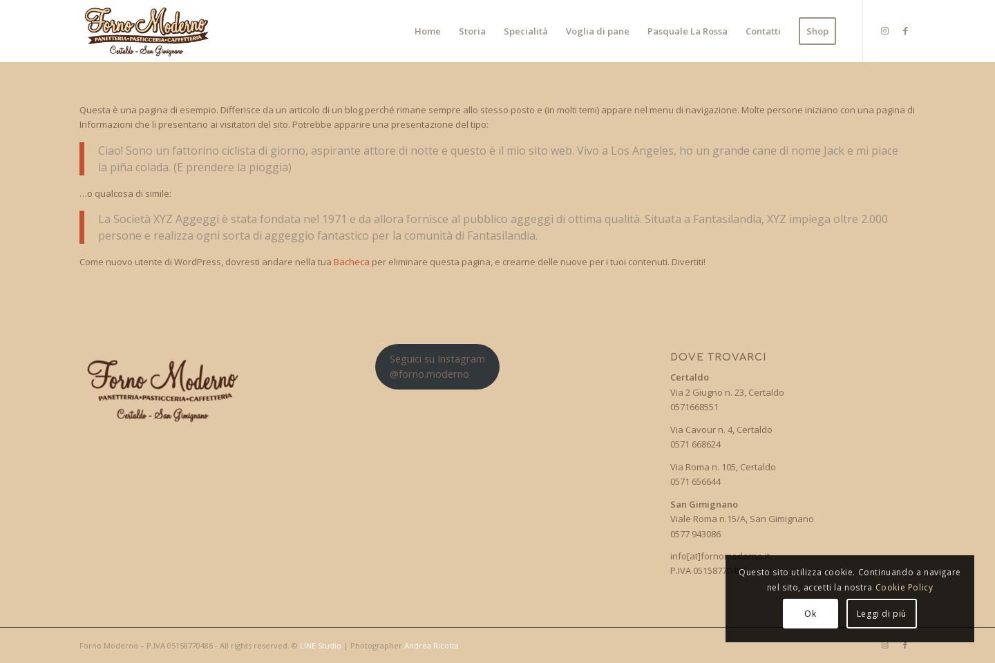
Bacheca (352, 262)
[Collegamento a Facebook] (905, 30)
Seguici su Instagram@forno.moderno (437, 366)
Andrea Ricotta (431, 645)
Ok (810, 613)
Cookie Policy (904, 587)
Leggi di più (882, 613)
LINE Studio (320, 645)
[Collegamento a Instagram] (884, 30)
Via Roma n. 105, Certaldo (723, 467)
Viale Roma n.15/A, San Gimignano (742, 518)
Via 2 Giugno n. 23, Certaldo (727, 392)
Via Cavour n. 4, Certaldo (721, 429)
